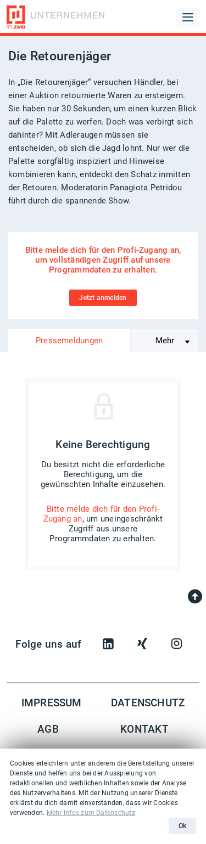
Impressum (51, 703)
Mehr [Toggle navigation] (164, 340)
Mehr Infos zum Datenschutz (91, 813)
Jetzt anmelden (102, 298)
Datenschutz (148, 703)
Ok (182, 826)
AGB (48, 729)
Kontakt (144, 729)
